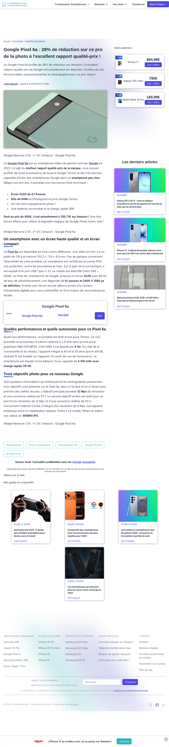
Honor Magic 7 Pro (14, 666)
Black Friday (158, 4)
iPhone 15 (44, 660)
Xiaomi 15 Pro (12, 647)
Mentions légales (148, 647)
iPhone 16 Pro (46, 641)
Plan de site (145, 669)
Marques (101, 4)
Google (93, 163)
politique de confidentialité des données (131, 690)
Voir (99, 315)
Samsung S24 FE (75, 660)
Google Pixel (13, 453)
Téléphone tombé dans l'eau (114, 647)
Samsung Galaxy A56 (16, 660)
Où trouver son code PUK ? (114, 660)
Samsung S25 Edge (77, 647)
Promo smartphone (40, 444)
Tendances (138, 4)
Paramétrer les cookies (152, 663)
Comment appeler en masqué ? (116, 641)
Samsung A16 (11, 641)
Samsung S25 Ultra (77, 641)
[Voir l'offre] (124, 741)
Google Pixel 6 (93, 444)
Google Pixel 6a (18, 163)
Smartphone (17, 41)
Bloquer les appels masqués (114, 654)
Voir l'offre (153, 64)
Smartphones (13, 444)
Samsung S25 (73, 654)
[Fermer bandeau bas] (166, 739)
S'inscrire (130, 682)
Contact (143, 641)
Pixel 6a (13, 251)
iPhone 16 (44, 654)
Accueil (7, 41)
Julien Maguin (11, 84)
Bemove (74, 704)
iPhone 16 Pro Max (49, 647)
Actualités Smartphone (35, 41)
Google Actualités (83, 462)
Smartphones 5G (67, 444)
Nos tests (120, 4)
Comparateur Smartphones (72, 4)
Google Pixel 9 (12, 654)
